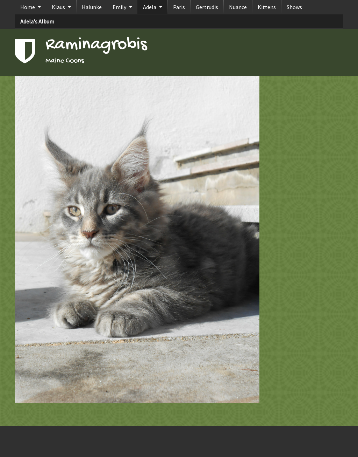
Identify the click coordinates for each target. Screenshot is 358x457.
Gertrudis (207, 7)
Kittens (267, 7)
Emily (119, 7)
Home (27, 7)
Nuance (238, 7)
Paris (179, 7)
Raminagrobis (96, 45)
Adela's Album (37, 21)
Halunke (92, 7)
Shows (294, 7)
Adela (149, 7)
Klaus (58, 7)
